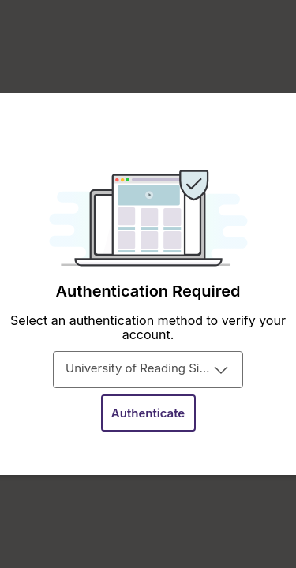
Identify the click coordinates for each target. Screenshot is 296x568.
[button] (148, 413)
